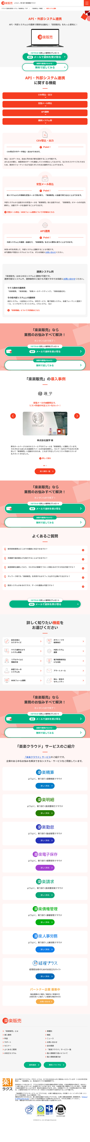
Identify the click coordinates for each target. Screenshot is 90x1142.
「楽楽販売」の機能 (36, 8)
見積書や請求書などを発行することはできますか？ (46, 558)
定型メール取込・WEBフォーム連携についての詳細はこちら (30, 212)
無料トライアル (55, 1065)
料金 (6, 1038)
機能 (48, 1035)
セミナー (7, 1046)
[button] (44, 465)
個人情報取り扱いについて (57, 1053)
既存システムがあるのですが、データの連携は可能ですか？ (46, 585)
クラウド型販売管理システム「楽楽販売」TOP (14, 8)
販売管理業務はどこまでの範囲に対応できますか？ (46, 549)
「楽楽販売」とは (11, 1031)
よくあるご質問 (10, 1049)
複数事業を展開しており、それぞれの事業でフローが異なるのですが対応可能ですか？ (46, 567)
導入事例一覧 (45, 471)
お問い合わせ (50, 252)
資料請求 (32, 1065)
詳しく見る (46, 458)
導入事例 (7, 1035)
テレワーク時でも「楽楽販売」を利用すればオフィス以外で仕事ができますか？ (46, 576)
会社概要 (50, 1046)
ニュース (50, 1038)
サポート (7, 1042)
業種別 (49, 1031)
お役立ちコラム (10, 1053)
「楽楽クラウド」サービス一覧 (59, 1049)
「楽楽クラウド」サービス (37, 757)
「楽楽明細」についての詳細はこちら (25, 310)
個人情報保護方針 (54, 1057)
